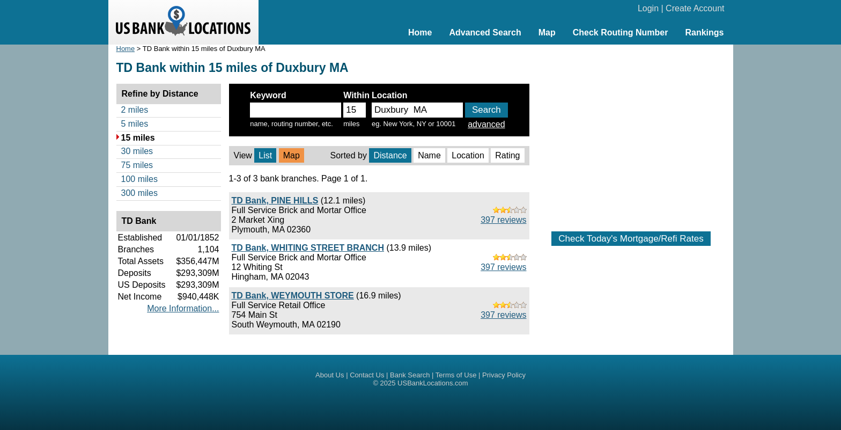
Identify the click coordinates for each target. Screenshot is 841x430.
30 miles (137, 151)
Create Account (695, 8)
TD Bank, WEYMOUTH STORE (293, 295)
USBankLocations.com (432, 383)
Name (429, 155)
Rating (507, 155)
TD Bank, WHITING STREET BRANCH (308, 247)
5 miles (135, 123)
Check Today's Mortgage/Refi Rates (630, 239)
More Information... (183, 308)
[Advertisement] (631, 132)
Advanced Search (485, 32)
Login (648, 8)
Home (420, 32)
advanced (486, 124)
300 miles (139, 193)
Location (468, 155)
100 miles (139, 179)
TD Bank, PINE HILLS (275, 200)
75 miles (137, 165)
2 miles (135, 109)
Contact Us (367, 375)
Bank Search (410, 375)
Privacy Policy (504, 375)
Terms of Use (456, 375)
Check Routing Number (620, 32)
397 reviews (503, 219)
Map (547, 32)
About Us (329, 375)
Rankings (704, 32)
